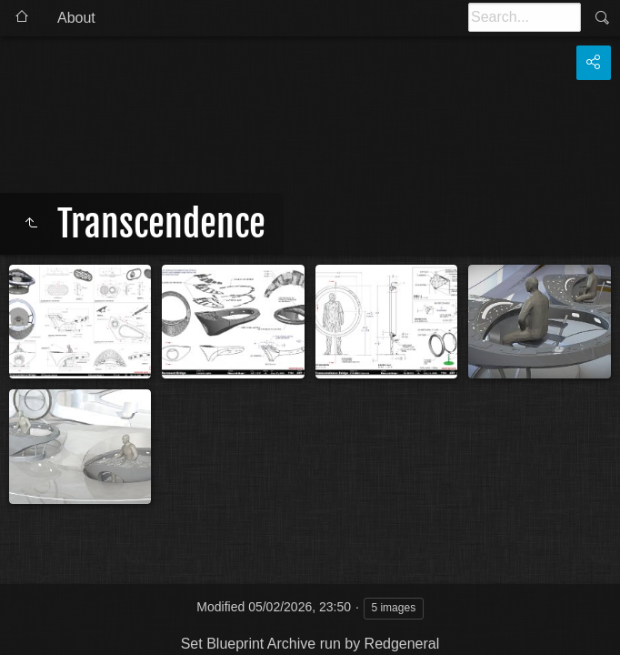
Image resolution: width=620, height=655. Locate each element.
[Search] (524, 17)
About (76, 17)
